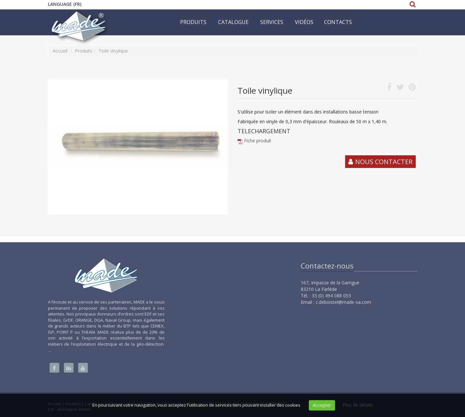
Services (271, 22)
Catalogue (233, 22)
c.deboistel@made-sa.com (343, 302)
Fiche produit (257, 140)
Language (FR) (64, 4)
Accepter (322, 405)
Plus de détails (358, 405)
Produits (193, 22)
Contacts (338, 22)
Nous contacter (384, 161)
